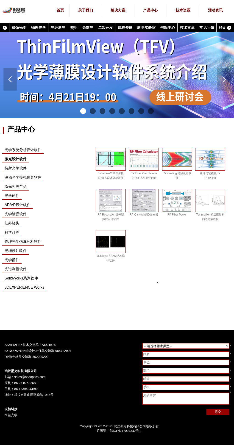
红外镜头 (12, 223)
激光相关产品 (16, 186)
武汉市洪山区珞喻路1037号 (33, 395)
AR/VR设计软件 (18, 205)
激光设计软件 (16, 159)
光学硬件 (12, 196)
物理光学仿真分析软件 (23, 241)
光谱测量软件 (16, 269)
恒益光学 (11, 415)
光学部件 (12, 260)
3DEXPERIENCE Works (24, 287)
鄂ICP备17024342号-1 (126, 431)
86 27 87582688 (25, 383)
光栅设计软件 (16, 251)
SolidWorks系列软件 (21, 278)
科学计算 (12, 232)
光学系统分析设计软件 (23, 150)
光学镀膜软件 (16, 214)
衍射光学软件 (16, 168)
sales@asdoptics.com (29, 377)
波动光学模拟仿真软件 (23, 177)
